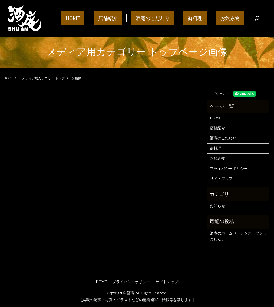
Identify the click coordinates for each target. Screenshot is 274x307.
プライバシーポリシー (229, 169)
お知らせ (217, 206)
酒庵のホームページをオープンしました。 (238, 236)
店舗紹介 (138, 18)
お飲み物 (234, 18)
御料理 (208, 18)
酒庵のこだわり (174, 18)
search (257, 18)
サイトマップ (221, 179)
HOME (112, 18)
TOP (8, 78)
